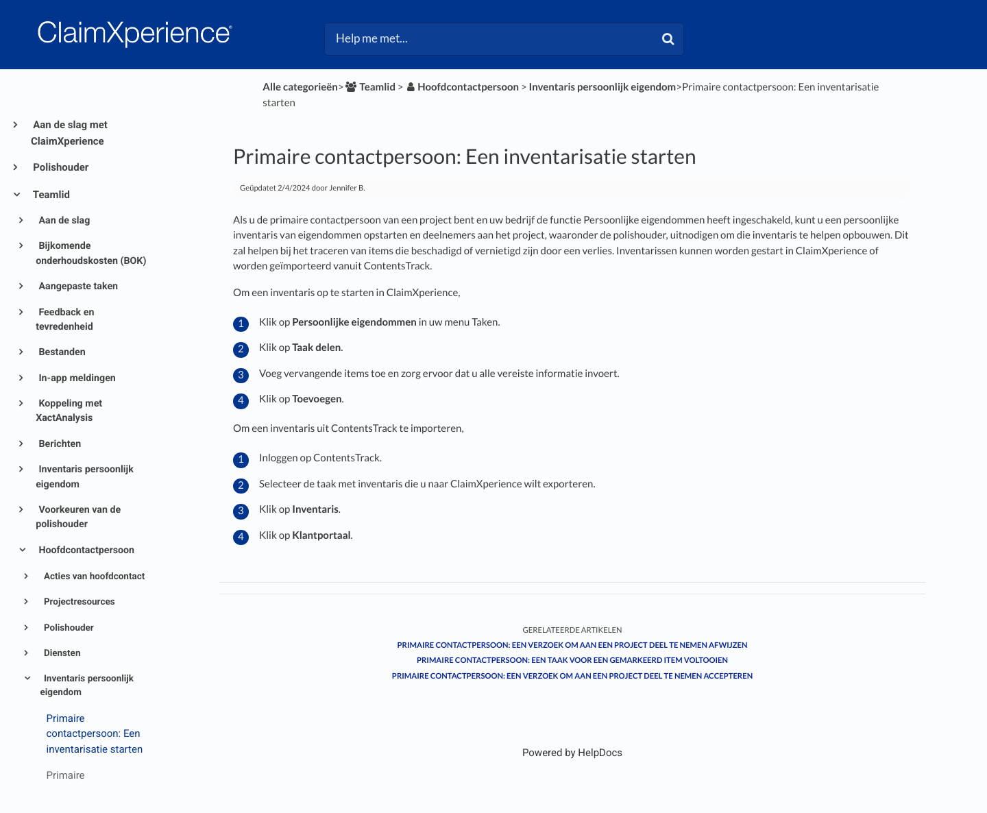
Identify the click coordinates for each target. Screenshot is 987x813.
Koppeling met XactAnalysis (69, 411)
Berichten (58, 444)
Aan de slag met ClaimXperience (69, 133)
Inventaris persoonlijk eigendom (85, 476)
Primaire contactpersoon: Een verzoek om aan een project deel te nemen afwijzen (573, 645)
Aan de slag (63, 220)
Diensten (61, 653)
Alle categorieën (300, 87)
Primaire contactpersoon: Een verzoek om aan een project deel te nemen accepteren (572, 676)
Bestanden (61, 352)
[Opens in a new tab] (572, 753)
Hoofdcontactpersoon (85, 550)
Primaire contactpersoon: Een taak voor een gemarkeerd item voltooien (572, 660)
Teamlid (50, 195)
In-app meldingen (76, 378)
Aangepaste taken (77, 286)
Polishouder (59, 167)
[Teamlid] (369, 87)
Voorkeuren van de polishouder (78, 517)
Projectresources (78, 601)
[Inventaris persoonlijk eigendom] (602, 87)
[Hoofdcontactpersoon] (462, 87)
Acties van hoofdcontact (93, 576)
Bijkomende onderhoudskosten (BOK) (91, 253)
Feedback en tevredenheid (65, 319)
